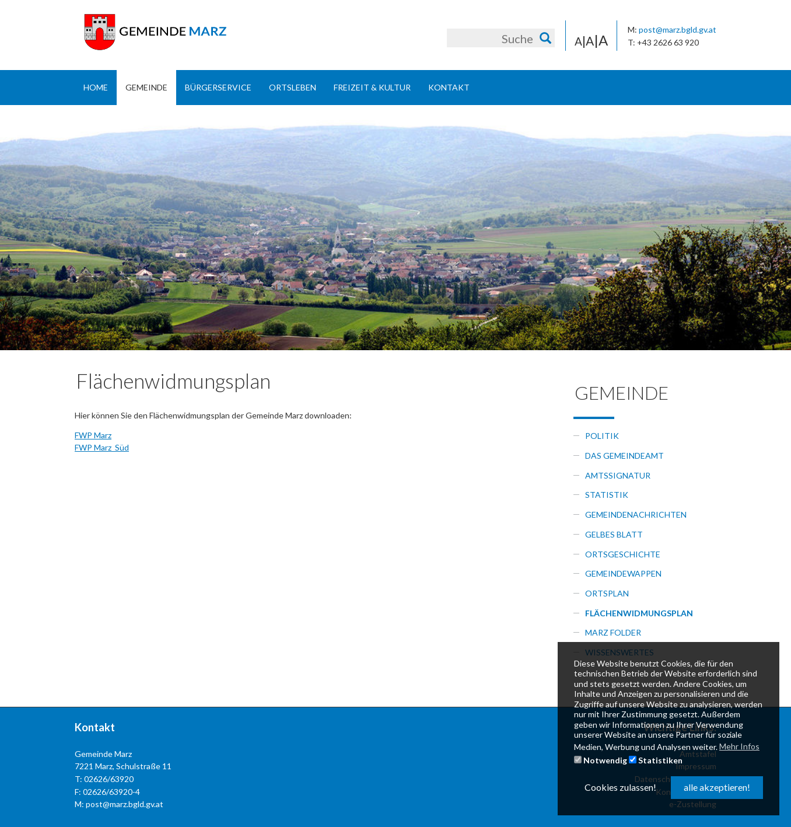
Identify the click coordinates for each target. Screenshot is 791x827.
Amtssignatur (617, 475)
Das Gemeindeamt (624, 455)
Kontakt (449, 87)
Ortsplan (607, 593)
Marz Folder (613, 632)
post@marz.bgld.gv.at (677, 29)
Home (95, 87)
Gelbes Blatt (614, 534)
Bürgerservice (218, 87)
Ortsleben (292, 87)
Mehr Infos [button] (739, 746)
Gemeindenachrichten (636, 514)
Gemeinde (146, 87)
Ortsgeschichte (622, 554)
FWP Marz (93, 435)
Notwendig (600, 760)
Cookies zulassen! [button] (620, 787)
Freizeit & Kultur (372, 87)
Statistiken (655, 760)
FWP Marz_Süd (102, 447)
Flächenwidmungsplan (639, 613)
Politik (602, 436)
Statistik (606, 495)
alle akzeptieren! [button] (717, 787)
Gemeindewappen (623, 573)
